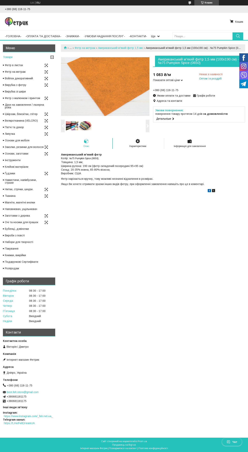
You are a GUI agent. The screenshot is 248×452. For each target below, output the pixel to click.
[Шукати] (237, 36)
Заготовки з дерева (17, 215)
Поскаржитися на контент (123, 448)
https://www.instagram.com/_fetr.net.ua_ (28, 416)
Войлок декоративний (19, 78)
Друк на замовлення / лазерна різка (24, 106)
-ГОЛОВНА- (13, 36)
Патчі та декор (14, 127)
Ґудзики (10, 173)
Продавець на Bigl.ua (124, 444)
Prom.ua (142, 441)
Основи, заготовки (16, 153)
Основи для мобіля (17, 140)
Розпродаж (12, 268)
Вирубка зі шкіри (15, 91)
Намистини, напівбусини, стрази (21, 181)
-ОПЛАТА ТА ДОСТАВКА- (43, 36)
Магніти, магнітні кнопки (20, 202)
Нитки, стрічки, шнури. (19, 189)
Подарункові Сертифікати (21, 261)
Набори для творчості (19, 242)
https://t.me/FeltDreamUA (19, 423)
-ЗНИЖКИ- (72, 36)
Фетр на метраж (85, 47)
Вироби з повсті (15, 235)
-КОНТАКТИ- (138, 36)
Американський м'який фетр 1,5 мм (120, 47)
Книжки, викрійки (15, 255)
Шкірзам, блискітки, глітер (21, 114)
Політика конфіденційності (153, 448)
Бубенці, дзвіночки (17, 228)
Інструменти (13, 160)
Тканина (10, 195)
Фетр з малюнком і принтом (22, 98)
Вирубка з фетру (15, 84)
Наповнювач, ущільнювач (21, 209)
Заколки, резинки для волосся (24, 147)
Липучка (10, 133)
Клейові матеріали (16, 166)
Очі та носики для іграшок (21, 222)
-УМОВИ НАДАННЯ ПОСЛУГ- (104, 36)
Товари (8, 57)
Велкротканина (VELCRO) (21, 120)
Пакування (11, 248)
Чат (232, 442)
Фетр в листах (14, 65)
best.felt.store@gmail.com (23, 392)
